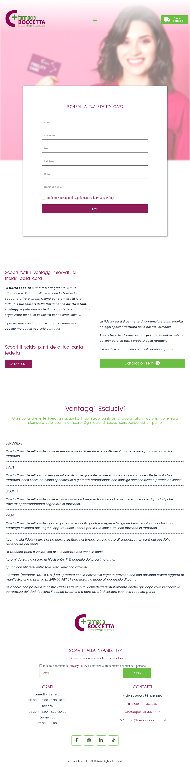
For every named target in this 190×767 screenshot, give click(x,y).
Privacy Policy (78, 665)
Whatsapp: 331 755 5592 (142, 712)
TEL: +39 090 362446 (142, 704)
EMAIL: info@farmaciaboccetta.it (142, 720)
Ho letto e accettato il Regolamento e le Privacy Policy (80, 197)
